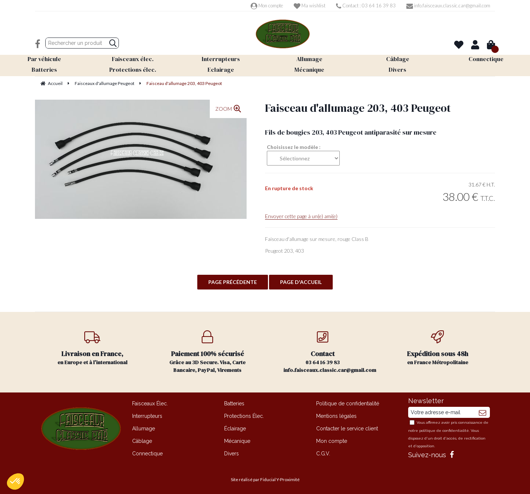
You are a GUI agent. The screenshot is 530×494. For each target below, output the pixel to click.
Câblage (142, 441)
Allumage (143, 428)
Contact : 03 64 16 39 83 (366, 5)
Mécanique (237, 441)
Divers (231, 453)
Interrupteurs (147, 416)
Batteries (234, 403)
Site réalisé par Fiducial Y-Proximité (265, 479)
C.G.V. (323, 453)
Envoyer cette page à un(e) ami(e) (301, 216)
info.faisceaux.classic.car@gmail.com (448, 5)
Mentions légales (336, 416)
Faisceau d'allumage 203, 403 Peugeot (358, 107)
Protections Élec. (244, 416)
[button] (15, 481)
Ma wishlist (309, 5)
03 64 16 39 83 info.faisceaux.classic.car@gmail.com (329, 352)
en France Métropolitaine (438, 348)
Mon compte (267, 5)
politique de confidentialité (444, 431)
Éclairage (235, 428)
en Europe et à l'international (92, 348)
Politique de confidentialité (347, 403)
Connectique (147, 453)
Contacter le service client (347, 428)
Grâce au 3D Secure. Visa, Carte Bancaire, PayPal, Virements (208, 352)
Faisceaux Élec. (150, 403)
